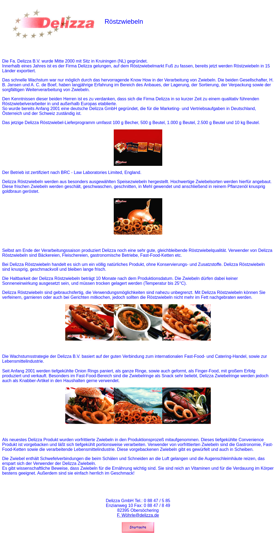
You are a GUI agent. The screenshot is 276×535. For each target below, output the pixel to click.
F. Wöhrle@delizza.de (138, 515)
